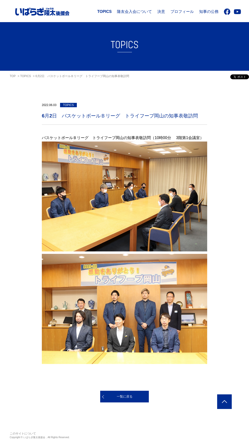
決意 (161, 11)
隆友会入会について (134, 11)
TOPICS (104, 11)
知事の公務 (209, 11)
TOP (13, 76)
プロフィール (182, 11)
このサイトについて (23, 433)
